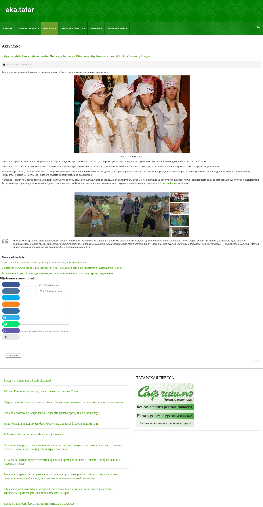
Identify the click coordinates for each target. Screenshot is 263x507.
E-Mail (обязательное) (50, 291)
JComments (256, 361)
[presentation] (33, 344)
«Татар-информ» (167, 183)
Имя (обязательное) (49, 284)
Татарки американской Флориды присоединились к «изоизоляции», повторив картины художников (57, 273)
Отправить (13, 355)
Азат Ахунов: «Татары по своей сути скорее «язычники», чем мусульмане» (44, 262)
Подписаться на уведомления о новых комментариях (38, 330)
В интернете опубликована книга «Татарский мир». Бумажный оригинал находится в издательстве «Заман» (63, 267)
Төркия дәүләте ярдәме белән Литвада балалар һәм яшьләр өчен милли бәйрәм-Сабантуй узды (76, 56)
